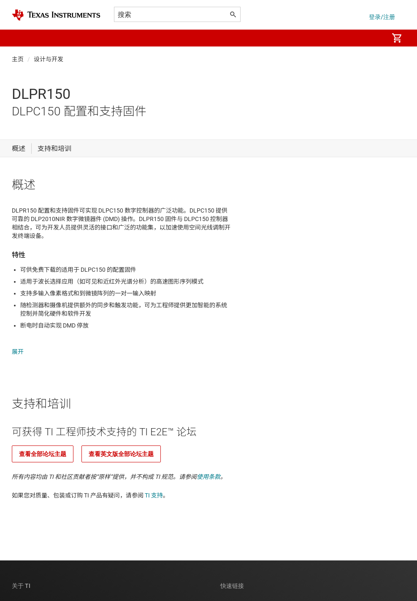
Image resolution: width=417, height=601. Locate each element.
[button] (20, 38)
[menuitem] (373, 38)
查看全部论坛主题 (42, 445)
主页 (18, 59)
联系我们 (232, 596)
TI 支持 (154, 487)
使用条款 (208, 468)
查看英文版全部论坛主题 (121, 445)
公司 (18, 596)
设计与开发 (48, 59)
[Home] (56, 15)
